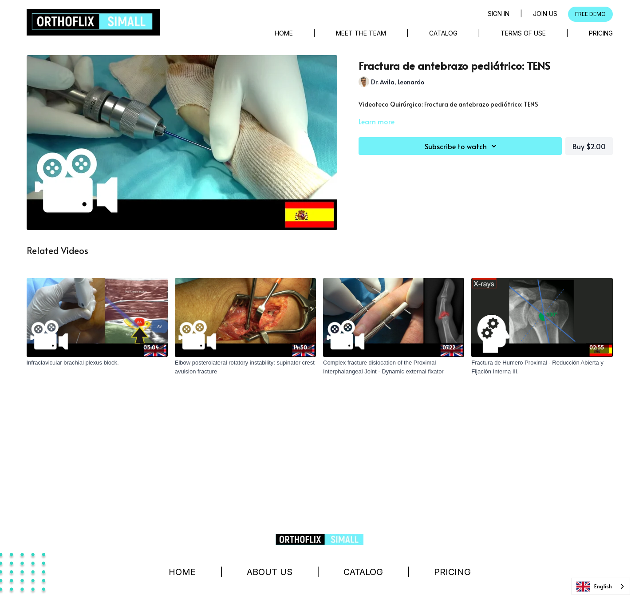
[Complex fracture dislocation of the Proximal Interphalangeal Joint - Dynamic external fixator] (393, 367)
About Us (269, 572)
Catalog (443, 33)
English (594, 586)
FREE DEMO (590, 14)
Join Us (545, 13)
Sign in (498, 13)
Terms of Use (523, 33)
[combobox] (601, 586)
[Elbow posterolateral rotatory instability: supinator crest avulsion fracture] (245, 367)
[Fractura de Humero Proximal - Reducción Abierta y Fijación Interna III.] (541, 367)
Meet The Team (361, 33)
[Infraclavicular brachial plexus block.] (97, 362)
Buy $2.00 (589, 146)
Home (284, 33)
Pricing (601, 33)
